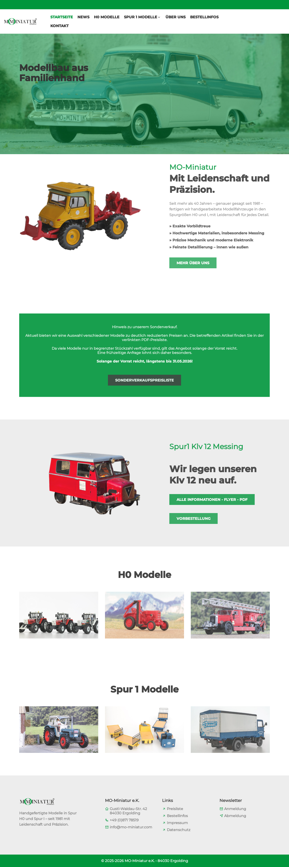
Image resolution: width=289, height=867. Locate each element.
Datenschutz (178, 830)
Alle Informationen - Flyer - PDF (212, 499)
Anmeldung (235, 809)
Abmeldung (235, 816)
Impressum (177, 823)
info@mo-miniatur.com (131, 827)
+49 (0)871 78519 (124, 820)
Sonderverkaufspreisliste (144, 380)
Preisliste (175, 809)
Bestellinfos (177, 816)
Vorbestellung (193, 518)
